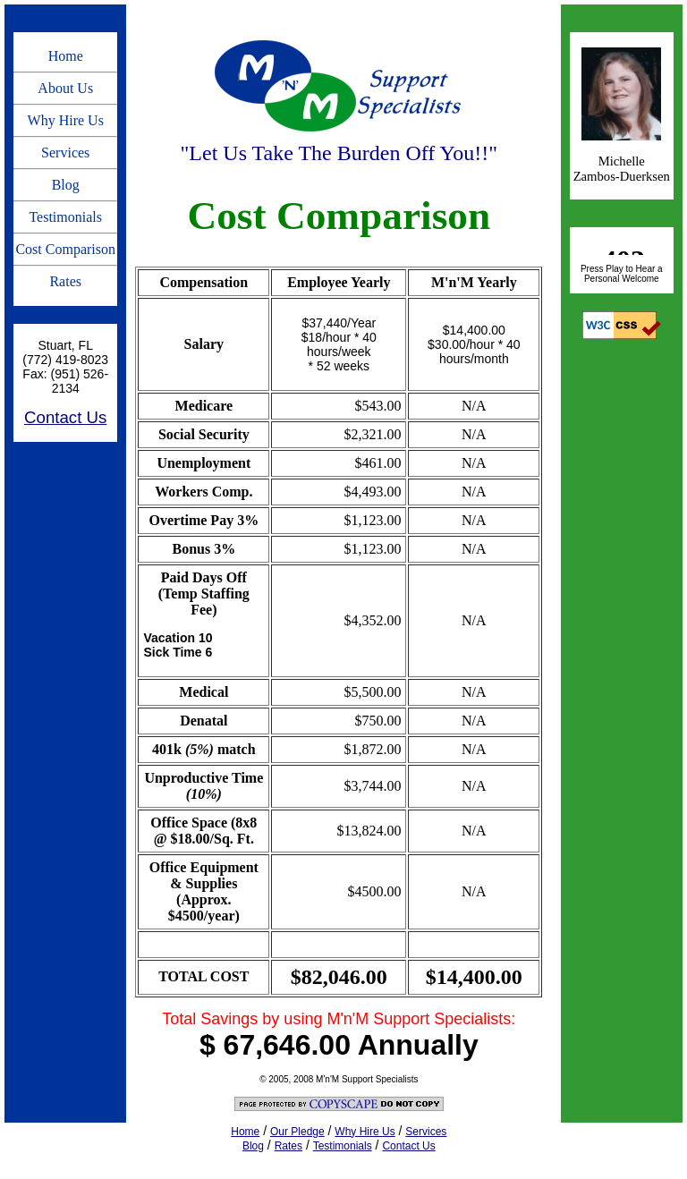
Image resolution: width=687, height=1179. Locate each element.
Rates (65, 281)
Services (65, 152)
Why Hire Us (66, 120)
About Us (65, 88)
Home (65, 56)
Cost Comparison (65, 249)
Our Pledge (297, 1131)
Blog (66, 184)
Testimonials (65, 217)
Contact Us (65, 417)
